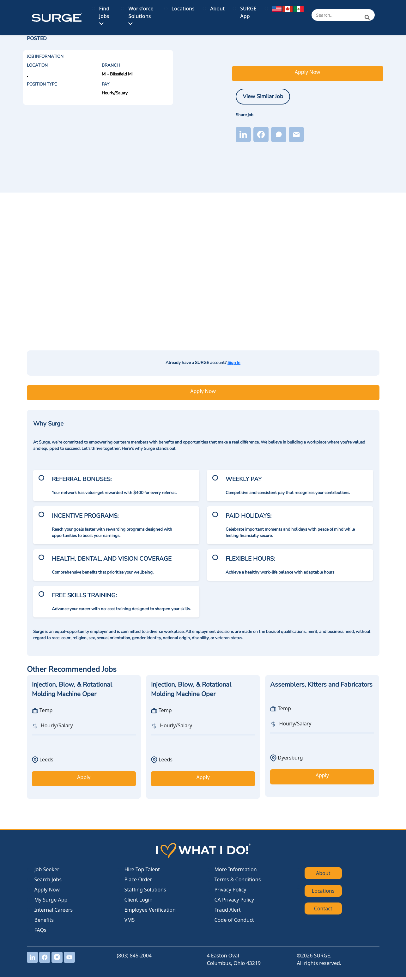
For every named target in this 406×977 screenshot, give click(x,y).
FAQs (40, 929)
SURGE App (248, 12)
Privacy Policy (230, 889)
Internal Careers (53, 909)
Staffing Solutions (145, 889)
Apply (83, 777)
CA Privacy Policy (234, 899)
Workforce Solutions (140, 15)
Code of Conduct (234, 919)
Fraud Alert (228, 909)
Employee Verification (150, 909)
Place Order (138, 879)
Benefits (44, 919)
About (217, 8)
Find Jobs (104, 15)
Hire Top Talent (142, 869)
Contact (323, 908)
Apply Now (307, 72)
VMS (129, 919)
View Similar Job (263, 96)
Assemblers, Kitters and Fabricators (321, 684)
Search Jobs (48, 879)
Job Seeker (46, 869)
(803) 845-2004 (134, 955)
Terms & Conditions (238, 879)
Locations (183, 8)
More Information (236, 869)
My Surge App (51, 899)
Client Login (138, 899)
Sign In (233, 363)
